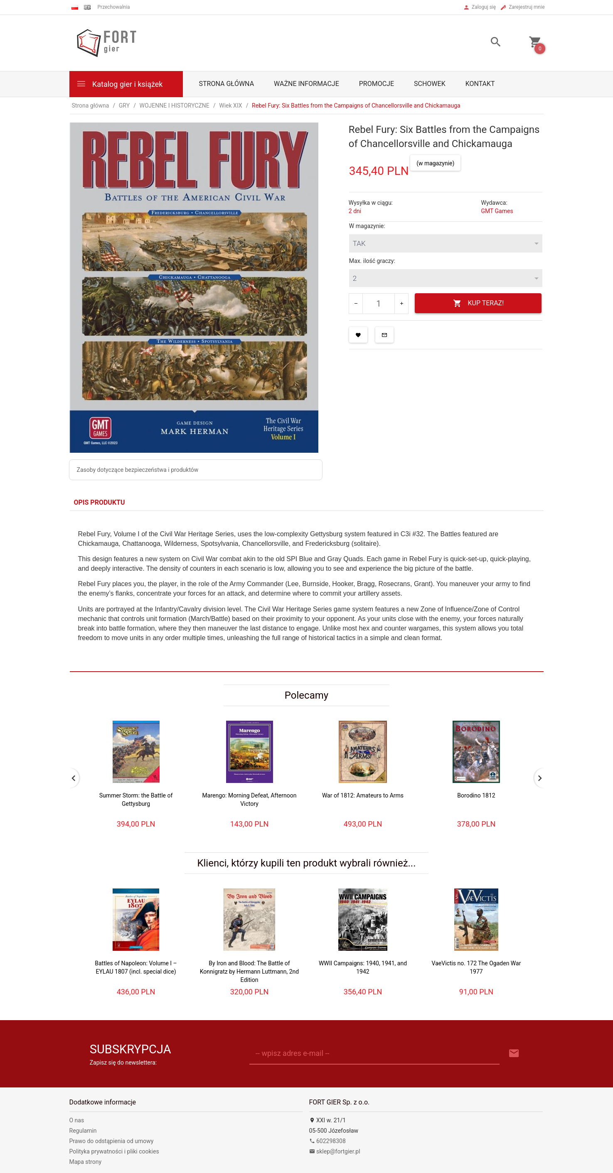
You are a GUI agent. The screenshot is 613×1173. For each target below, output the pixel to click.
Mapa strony (85, 1161)
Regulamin (83, 1130)
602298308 (327, 1141)
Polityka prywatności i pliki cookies (114, 1151)
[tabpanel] (307, 591)
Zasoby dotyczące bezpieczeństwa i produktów (138, 469)
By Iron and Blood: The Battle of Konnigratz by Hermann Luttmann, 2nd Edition (249, 971)
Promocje (376, 84)
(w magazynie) (435, 163)
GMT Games (497, 211)
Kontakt (480, 84)
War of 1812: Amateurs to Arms (363, 795)
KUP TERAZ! (478, 303)
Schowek (430, 84)
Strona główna (226, 84)
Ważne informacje (306, 84)
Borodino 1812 (476, 795)
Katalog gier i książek (119, 84)
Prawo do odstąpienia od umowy (111, 1141)
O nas (76, 1120)
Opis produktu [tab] (99, 502)
